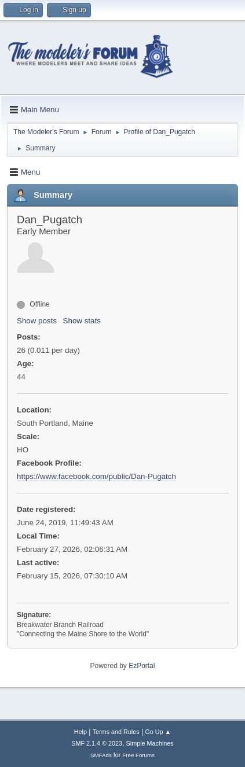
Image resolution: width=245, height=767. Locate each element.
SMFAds (101, 755)
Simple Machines (150, 743)
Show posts (37, 320)
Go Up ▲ (158, 731)
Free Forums (138, 755)
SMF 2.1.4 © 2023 (96, 743)
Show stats (82, 320)
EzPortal (142, 666)
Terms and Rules (116, 731)
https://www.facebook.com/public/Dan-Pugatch (96, 476)
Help (80, 731)
